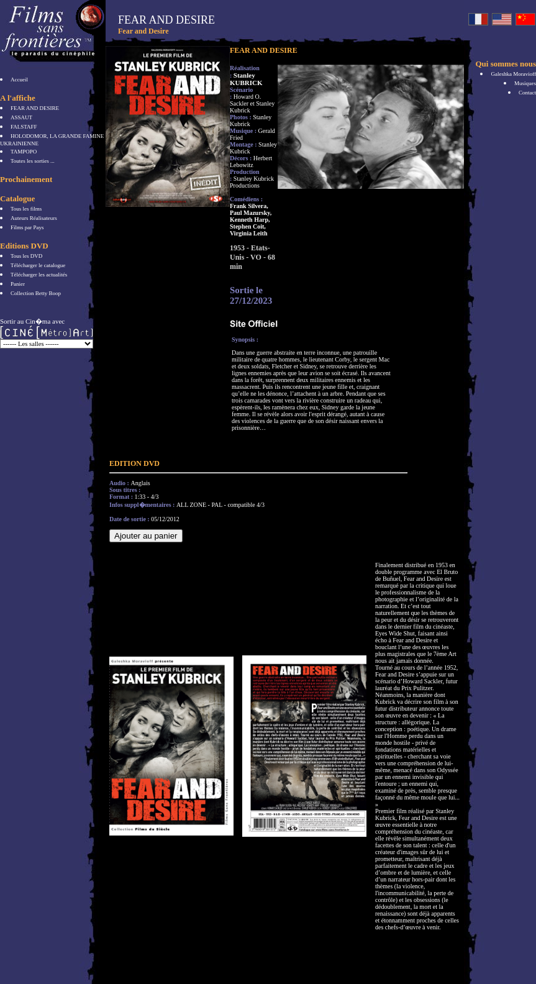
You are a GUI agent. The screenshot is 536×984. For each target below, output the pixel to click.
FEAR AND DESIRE (35, 108)
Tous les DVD (26, 256)
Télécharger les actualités (39, 274)
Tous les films (26, 209)
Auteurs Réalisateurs (34, 218)
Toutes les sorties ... (33, 161)
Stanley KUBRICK (246, 78)
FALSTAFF (24, 127)
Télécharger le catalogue (38, 265)
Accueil (19, 79)
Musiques (525, 83)
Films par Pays (27, 227)
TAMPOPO (24, 151)
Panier (18, 284)
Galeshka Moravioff (513, 74)
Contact (527, 92)
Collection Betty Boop (36, 293)
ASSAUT (21, 117)
